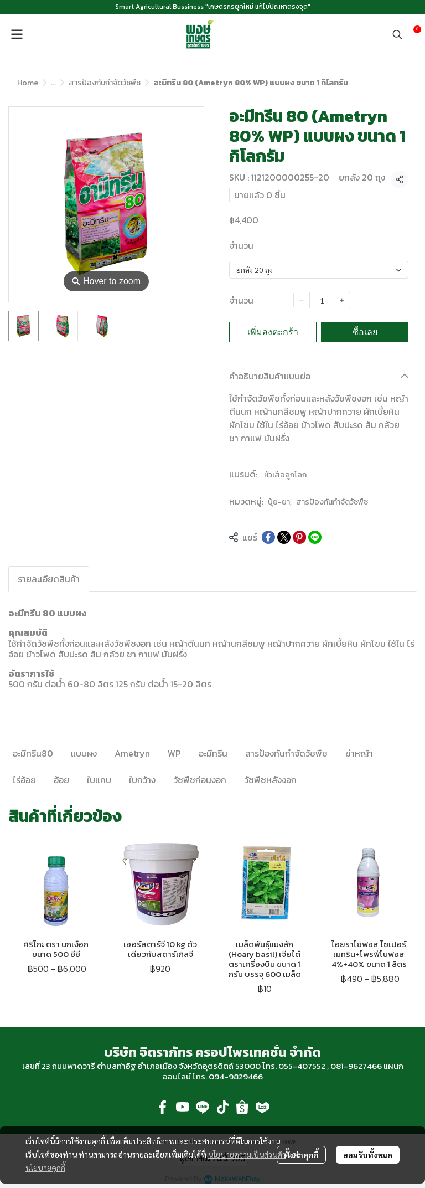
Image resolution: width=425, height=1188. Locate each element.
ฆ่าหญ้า (359, 753)
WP (174, 753)
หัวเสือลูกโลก (285, 475)
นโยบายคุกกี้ (45, 1167)
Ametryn (132, 753)
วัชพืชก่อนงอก (199, 779)
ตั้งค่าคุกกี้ (301, 1155)
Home (27, 83)
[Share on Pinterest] (299, 537)
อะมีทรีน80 (33, 753)
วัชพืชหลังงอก (270, 779)
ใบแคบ (99, 779)
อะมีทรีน (213, 753)
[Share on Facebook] (268, 537)
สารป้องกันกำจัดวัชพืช (105, 83)
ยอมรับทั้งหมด (367, 1155)
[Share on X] (284, 537)
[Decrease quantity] (301, 300)
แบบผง (84, 753)
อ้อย (61, 779)
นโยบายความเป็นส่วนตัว (247, 1154)
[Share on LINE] (315, 537)
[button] (397, 34)
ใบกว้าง (142, 779)
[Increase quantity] (342, 300)
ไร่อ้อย (24, 779)
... (53, 83)
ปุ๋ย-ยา (280, 502)
